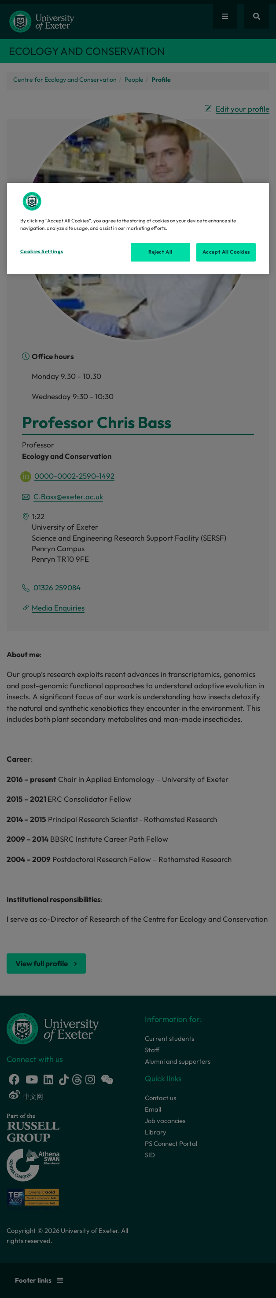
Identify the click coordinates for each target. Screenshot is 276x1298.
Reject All (160, 252)
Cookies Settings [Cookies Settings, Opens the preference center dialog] (41, 251)
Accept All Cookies (226, 252)
